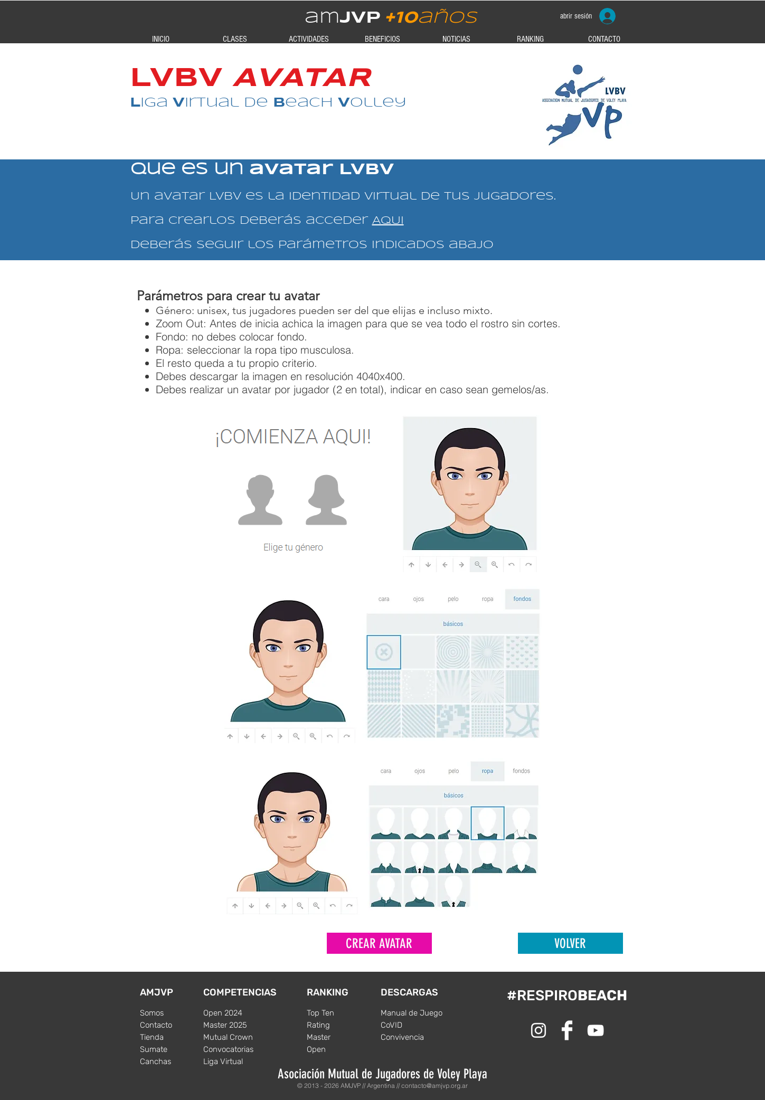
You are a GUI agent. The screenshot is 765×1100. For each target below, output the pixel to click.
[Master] (338, 1037)
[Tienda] (171, 1037)
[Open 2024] (235, 1013)
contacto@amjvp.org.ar (434, 1085)
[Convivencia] (412, 1037)
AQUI (388, 221)
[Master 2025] (235, 1025)
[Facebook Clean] (567, 1030)
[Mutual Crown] (235, 1037)
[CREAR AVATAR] (379, 943)
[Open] (338, 1049)
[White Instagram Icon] (538, 1030)
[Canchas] (171, 1061)
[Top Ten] (338, 1013)
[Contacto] (171, 1025)
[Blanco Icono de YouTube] (595, 1030)
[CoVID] (412, 1025)
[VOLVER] (570, 943)
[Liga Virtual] (235, 1061)
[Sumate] (171, 1049)
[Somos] (171, 1013)
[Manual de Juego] (412, 1013)
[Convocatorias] (235, 1049)
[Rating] (338, 1025)
